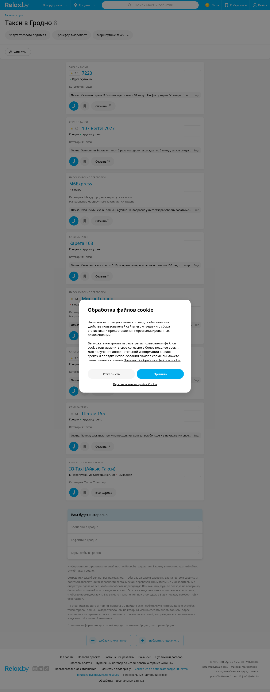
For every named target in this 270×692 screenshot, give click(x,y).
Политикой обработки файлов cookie (152, 360)
